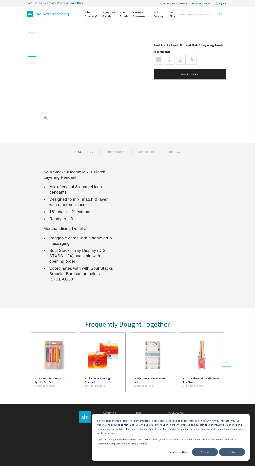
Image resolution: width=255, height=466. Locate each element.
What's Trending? (91, 14)
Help (182, 3)
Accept (205, 452)
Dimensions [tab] (147, 152)
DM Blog (172, 14)
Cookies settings (178, 452)
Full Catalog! (158, 14)
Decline (232, 452)
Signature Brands (108, 14)
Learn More (76, 3)
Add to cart (190, 74)
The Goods (124, 14)
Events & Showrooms (141, 14)
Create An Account (201, 3)
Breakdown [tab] (116, 152)
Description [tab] (84, 152)
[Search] (201, 14)
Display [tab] (174, 152)
